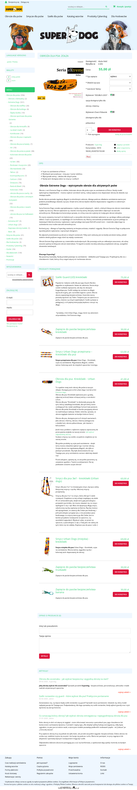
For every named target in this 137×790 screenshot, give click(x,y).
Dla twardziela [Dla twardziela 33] (15, 168)
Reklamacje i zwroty (13, 777)
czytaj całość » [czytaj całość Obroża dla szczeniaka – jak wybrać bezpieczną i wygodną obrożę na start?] (124, 692)
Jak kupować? (42, 763)
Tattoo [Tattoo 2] (12, 172)
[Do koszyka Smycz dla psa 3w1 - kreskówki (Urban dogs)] (121, 483)
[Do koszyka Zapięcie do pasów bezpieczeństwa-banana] (121, 594)
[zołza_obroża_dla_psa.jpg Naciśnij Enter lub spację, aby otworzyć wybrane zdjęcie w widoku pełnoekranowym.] (60, 84)
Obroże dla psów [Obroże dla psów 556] (13, 95)
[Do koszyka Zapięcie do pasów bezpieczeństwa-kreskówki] (121, 334)
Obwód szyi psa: (93, 82)
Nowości (9, 256)
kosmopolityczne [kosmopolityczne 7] (17, 175)
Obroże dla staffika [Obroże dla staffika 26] (17, 105)
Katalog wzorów (11, 766)
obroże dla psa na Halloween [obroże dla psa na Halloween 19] (21, 214)
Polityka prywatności (45, 770)
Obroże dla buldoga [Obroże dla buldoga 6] (18, 109)
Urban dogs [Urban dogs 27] (13, 224)
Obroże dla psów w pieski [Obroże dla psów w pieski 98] (20, 151)
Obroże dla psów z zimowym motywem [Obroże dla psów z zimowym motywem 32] (21, 198)
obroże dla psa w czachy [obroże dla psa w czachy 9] (19, 193)
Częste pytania (43, 766)
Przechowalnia (74, 770)
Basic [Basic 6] (10, 231)
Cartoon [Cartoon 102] (13, 179)
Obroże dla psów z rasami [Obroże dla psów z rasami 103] (20, 207)
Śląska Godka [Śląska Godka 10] (15, 112)
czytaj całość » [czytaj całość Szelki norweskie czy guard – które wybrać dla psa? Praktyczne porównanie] (124, 712)
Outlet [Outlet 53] (8, 249)
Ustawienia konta (75, 773)
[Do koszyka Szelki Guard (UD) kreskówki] (121, 282)
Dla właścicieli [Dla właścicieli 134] (11, 252)
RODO (102, 766)
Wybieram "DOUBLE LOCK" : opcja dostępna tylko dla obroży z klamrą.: (97, 100)
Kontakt (103, 770)
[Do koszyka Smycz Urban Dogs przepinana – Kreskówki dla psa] (121, 356)
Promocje (10, 259)
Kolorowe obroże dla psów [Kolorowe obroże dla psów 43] (21, 154)
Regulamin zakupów (45, 773)
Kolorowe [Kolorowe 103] (14, 189)
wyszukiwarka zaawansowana (22, 279)
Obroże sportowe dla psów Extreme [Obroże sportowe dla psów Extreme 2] (20, 118)
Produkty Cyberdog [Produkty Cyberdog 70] (14, 245)
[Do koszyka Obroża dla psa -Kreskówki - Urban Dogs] (121, 384)
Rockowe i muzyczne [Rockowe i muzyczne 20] (18, 165)
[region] (68, 25)
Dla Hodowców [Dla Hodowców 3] (12, 242)
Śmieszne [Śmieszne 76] (14, 182)
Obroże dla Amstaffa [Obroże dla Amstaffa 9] (18, 126)
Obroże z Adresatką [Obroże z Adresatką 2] (16, 98)
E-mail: (10, 297)
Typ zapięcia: (91, 76)
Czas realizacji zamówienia (15, 763)
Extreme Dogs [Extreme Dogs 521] (13, 102)
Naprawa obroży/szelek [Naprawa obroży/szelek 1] (17, 228)
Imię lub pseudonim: (48, 626)
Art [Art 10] (11, 147)
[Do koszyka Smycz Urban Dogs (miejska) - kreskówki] (121, 544)
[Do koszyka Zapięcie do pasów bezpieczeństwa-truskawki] (121, 572)
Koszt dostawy (11, 773)
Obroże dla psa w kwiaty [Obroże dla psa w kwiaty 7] (20, 144)
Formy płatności (11, 770)
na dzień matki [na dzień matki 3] (16, 130)
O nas (102, 763)
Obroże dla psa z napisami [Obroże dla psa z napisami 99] (20, 137)
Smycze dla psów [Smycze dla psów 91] (13, 235)
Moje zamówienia (76, 766)
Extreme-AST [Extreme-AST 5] (13, 221)
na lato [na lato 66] (13, 161)
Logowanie (73, 763)
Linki (102, 773)
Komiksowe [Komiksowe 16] (14, 133)
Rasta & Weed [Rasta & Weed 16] (15, 186)
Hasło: (9, 307)
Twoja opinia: (45, 636)
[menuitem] (13, 16)
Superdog (98, 144)
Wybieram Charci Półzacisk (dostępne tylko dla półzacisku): (96, 117)
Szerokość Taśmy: (93, 89)
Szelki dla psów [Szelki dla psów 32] (12, 238)
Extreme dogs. (61, 392)
